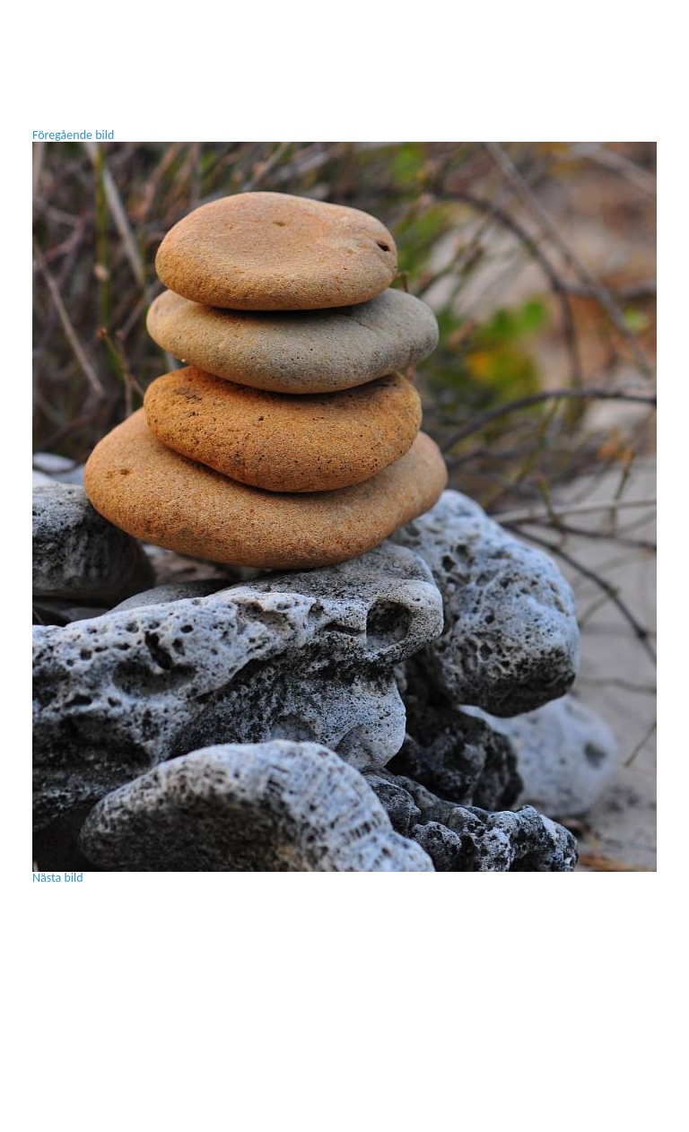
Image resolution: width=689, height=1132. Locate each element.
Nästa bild (57, 877)
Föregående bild (73, 135)
